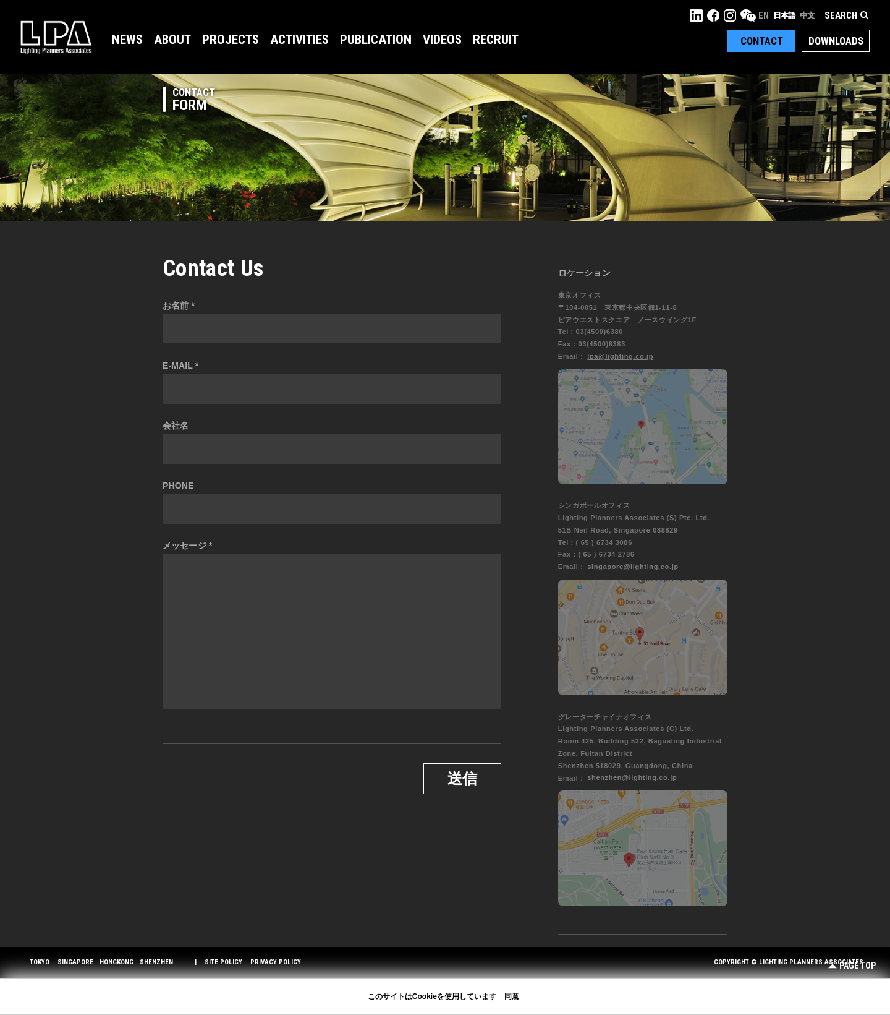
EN (763, 15)
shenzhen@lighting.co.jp (632, 777)
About (172, 39)
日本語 (784, 15)
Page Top (852, 965)
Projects (230, 39)
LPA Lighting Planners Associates (56, 37)
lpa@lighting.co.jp (620, 356)
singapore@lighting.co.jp (633, 566)
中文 (807, 15)
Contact (761, 41)
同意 (511, 996)
